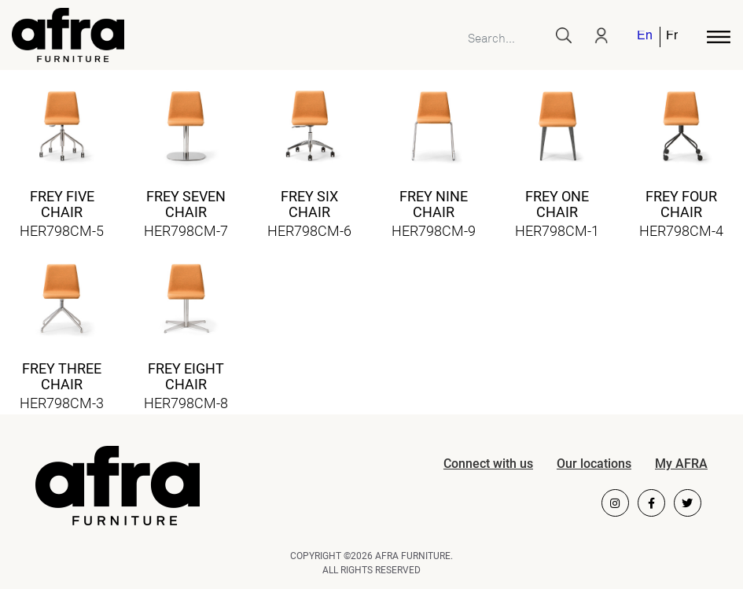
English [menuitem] (644, 36)
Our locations (594, 463)
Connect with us (488, 463)
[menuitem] (645, 37)
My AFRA (681, 463)
